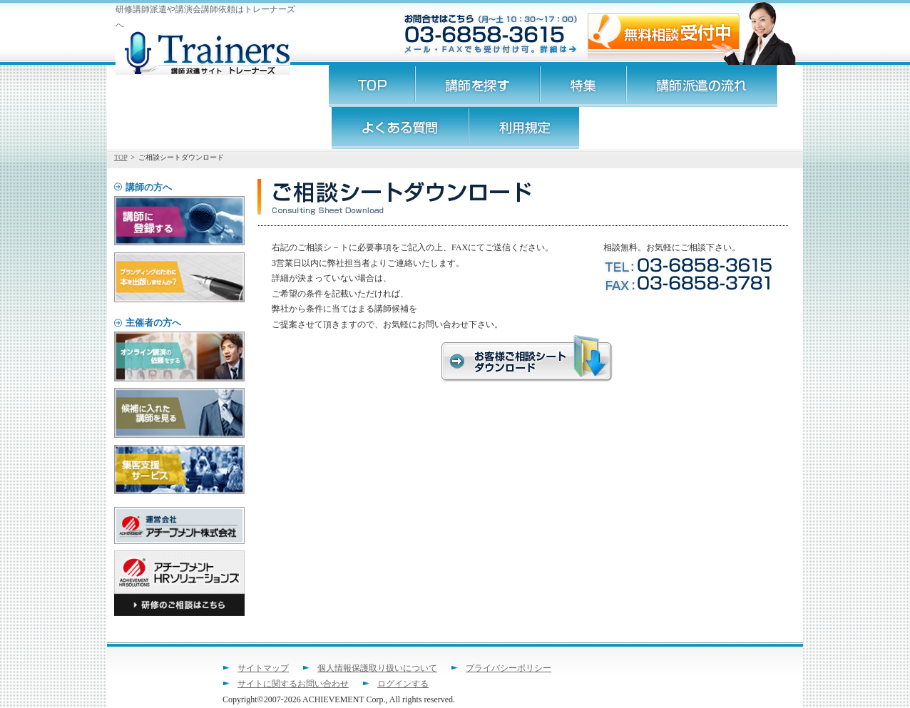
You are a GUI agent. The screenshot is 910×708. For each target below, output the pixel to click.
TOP (120, 157)
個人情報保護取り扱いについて (377, 668)
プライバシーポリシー (508, 668)
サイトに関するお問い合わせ (293, 684)
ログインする (403, 684)
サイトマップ (263, 668)
